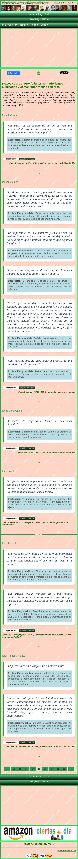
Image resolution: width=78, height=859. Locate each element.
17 (33, 769)
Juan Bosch (8, 471)
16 (26, 769)
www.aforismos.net (67, 850)
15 (20, 769)
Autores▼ (13, 25)
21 (58, 769)
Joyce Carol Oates (12, 410)
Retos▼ (35, 25)
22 (64, 769)
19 (45, 769)
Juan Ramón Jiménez (13, 655)
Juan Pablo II (9, 543)
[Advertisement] (39, 47)
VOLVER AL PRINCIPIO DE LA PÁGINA (39, 844)
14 (14, 769)
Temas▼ (24, 25)
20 (52, 769)
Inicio (3, 25)
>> (71, 769)
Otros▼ (44, 25)
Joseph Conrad (10, 115)
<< (7, 769)
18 (39, 769)
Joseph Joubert (10, 182)
